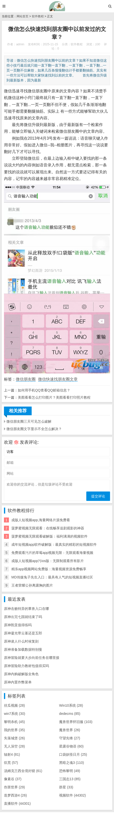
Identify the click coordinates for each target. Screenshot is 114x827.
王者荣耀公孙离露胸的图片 (32, 585)
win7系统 (14, 714)
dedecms (69, 714)
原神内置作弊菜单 (18, 682)
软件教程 (38, 16)
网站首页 (22, 16)
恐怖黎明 (69, 771)
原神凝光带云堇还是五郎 (23, 633)
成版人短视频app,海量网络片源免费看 (40, 520)
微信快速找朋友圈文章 (58, 379)
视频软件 (72, 795)
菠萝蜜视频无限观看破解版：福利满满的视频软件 (49, 536)
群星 (66, 787)
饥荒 (11, 763)
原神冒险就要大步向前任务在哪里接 (31, 658)
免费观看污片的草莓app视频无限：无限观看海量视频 (52, 553)
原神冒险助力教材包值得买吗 (26, 666)
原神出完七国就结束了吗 (23, 617)
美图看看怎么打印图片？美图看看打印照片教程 (54, 397)
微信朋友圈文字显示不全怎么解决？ (34, 429)
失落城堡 (14, 738)
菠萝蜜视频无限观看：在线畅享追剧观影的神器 (47, 528)
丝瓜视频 (14, 705)
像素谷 (13, 779)
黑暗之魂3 (71, 763)
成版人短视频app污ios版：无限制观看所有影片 (47, 561)
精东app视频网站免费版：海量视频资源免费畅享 (48, 569)
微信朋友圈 (26, 379)
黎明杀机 (14, 722)
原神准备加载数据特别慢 (23, 649)
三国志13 (69, 779)
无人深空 (14, 746)
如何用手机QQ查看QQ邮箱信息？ (44, 390)
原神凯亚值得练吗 (18, 625)
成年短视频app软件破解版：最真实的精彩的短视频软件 (54, 544)
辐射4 (12, 754)
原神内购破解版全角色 (21, 674)
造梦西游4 (15, 795)
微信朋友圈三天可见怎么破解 (28, 421)
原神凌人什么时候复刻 (21, 641)
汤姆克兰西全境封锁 (23, 771)
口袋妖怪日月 (73, 754)
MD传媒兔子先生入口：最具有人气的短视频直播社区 (52, 577)
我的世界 (14, 730)
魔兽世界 (69, 730)
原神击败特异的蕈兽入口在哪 (26, 609)
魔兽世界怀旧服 (75, 722)
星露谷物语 (71, 746)
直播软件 (17, 803)
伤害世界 (14, 787)
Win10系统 (71, 705)
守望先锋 (69, 738)
